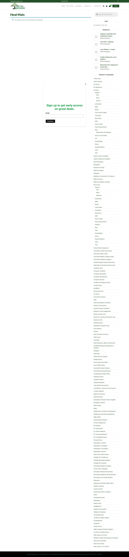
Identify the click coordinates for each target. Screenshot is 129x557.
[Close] (85, 84)
